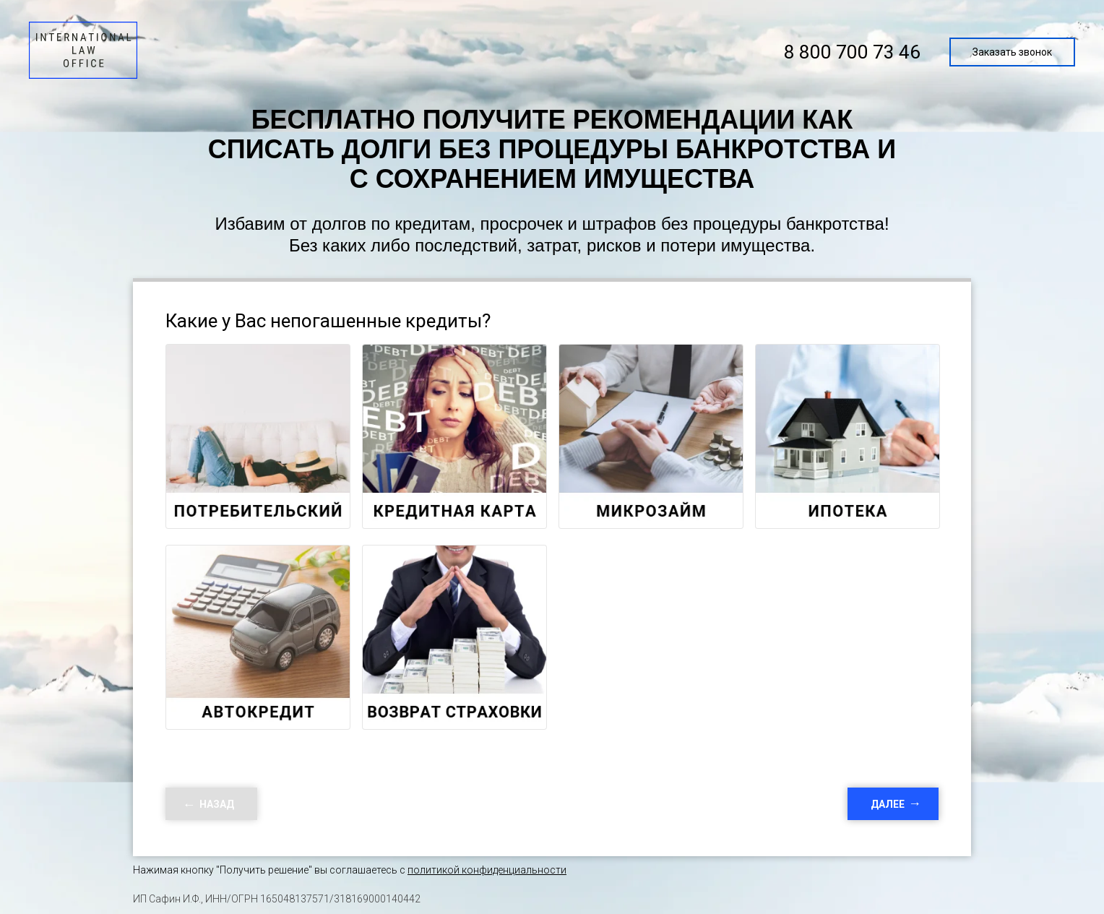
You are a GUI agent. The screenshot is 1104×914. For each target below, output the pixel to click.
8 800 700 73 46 (852, 52)
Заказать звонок (1012, 52)
